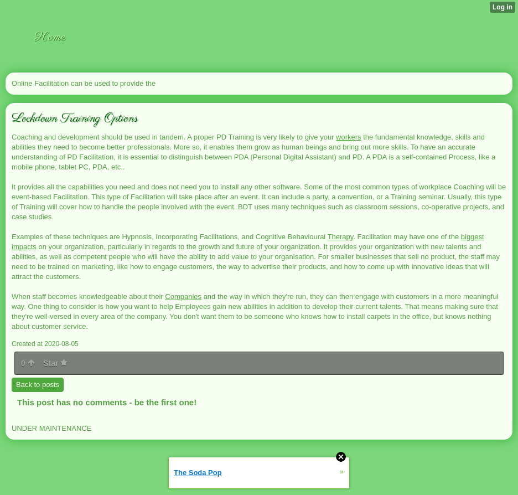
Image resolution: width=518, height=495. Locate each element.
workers (348, 137)
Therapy (341, 237)
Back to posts (37, 384)
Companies (183, 296)
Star (55, 363)
